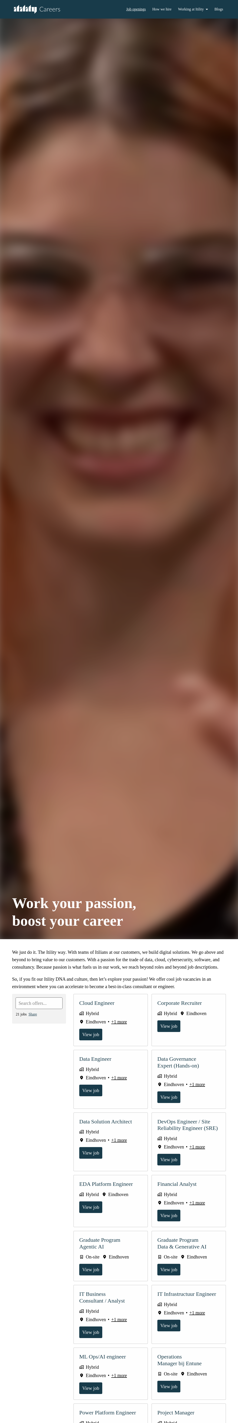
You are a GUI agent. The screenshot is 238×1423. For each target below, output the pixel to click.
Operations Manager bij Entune (181, 1367)
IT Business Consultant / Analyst (104, 1304)
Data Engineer (96, 1066)
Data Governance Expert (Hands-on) (179, 1069)
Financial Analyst (177, 1191)
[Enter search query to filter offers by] (39, 1010)
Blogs (218, 9)
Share (34, 1021)
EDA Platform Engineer (107, 1191)
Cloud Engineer (98, 1010)
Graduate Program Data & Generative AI (183, 1250)
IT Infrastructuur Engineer (188, 1301)
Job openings (131, 9)
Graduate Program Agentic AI (102, 1250)
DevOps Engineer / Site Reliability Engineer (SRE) (187, 1132)
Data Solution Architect (108, 1129)
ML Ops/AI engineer (104, 1364)
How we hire (159, 9)
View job (91, 1042)
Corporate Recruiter (182, 1010)
